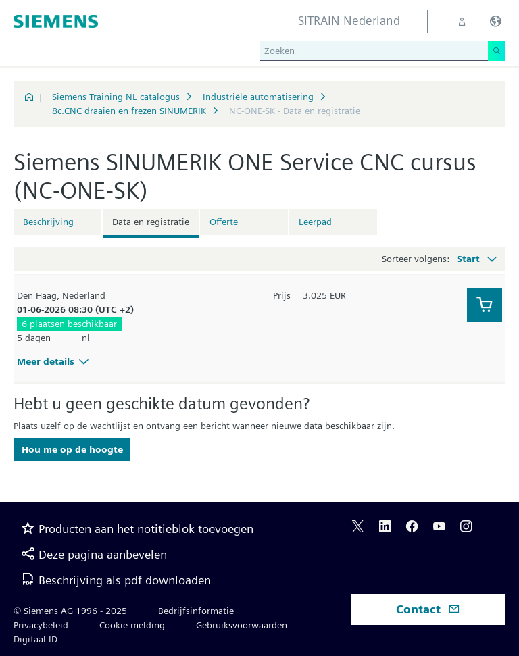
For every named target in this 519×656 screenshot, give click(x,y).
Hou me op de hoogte (72, 449)
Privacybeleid (41, 625)
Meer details (55, 361)
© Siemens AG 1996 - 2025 (70, 610)
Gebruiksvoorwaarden (241, 625)
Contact (428, 609)
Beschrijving (48, 221)
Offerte (223, 221)
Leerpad (315, 221)
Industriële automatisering (258, 96)
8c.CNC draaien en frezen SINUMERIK (129, 110)
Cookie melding (132, 625)
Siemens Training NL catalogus (116, 96)
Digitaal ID (35, 639)
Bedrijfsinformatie (196, 610)
